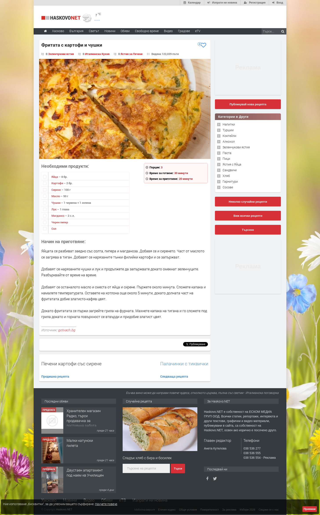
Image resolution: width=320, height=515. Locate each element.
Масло (56, 196)
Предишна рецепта (55, 376)
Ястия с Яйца (232, 164)
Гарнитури (230, 181)
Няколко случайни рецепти (248, 201)
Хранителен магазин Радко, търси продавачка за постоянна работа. (84, 418)
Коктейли (229, 136)
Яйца (55, 177)
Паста (227, 153)
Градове (184, 31)
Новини (109, 31)
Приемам (310, 509)
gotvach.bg (66, 330)
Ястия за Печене (132, 54)
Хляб (226, 176)
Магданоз (58, 216)
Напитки (229, 124)
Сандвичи (230, 170)
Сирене (56, 190)
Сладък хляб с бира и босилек (147, 457)
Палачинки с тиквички (184, 363)
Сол (53, 229)
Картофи (57, 183)
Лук (54, 209)
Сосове (228, 187)
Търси (178, 468)
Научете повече (106, 504)
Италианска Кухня (97, 54)
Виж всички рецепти (247, 215)
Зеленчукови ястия (61, 54)
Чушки (56, 203)
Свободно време (147, 31)
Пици (226, 159)
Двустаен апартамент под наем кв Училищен (85, 472)
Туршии (228, 130)
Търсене (248, 229)
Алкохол (229, 141)
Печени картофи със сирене (71, 363)
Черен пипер (59, 222)
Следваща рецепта (174, 376)
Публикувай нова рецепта (247, 104)
